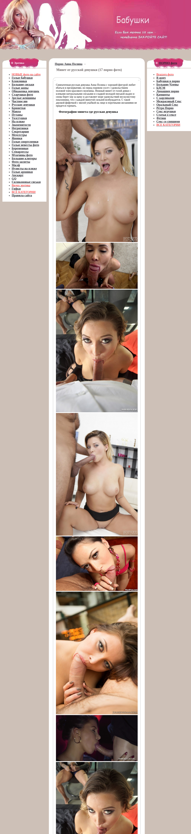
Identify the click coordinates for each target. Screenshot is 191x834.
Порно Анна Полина (68, 64)
